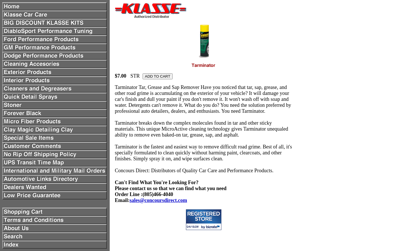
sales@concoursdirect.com (158, 200)
